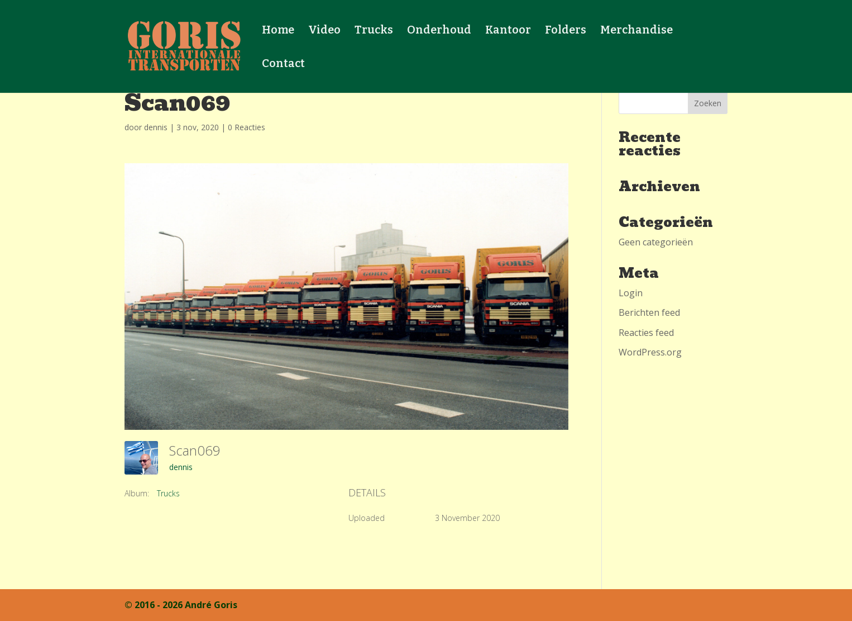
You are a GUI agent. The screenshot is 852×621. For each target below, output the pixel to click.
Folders (565, 31)
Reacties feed (646, 332)
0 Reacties (246, 127)
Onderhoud (439, 31)
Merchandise (636, 31)
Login (631, 293)
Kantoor (508, 31)
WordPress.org (650, 352)
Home (278, 31)
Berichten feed (649, 312)
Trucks (374, 31)
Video (324, 31)
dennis (155, 127)
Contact (283, 64)
